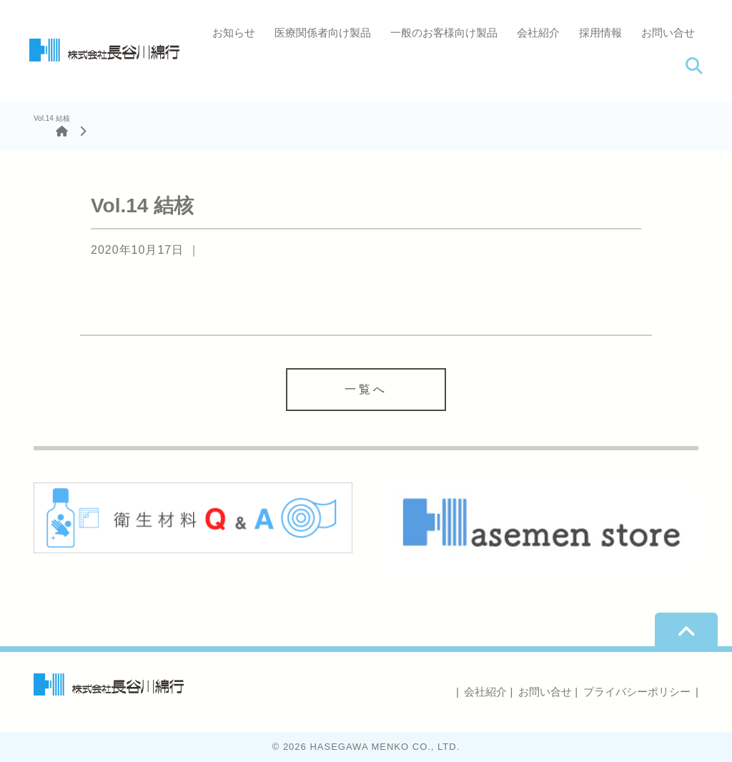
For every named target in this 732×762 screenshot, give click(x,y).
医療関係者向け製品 (322, 32)
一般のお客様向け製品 (444, 32)
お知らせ (233, 32)
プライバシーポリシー (637, 692)
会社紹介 (538, 32)
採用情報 (600, 32)
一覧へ (366, 389)
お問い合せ (668, 32)
